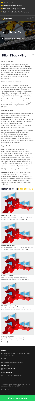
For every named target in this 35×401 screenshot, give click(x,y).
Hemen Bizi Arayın (17, 398)
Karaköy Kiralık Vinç (8, 215)
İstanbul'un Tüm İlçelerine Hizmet (13, 9)
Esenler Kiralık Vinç (8, 245)
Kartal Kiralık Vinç (7, 336)
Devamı (23, 219)
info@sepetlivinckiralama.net (11, 6)
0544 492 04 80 (7, 2)
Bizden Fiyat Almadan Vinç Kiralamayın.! (15, 12)
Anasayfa (6, 38)
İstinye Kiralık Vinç (7, 276)
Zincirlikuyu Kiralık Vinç (9, 306)
